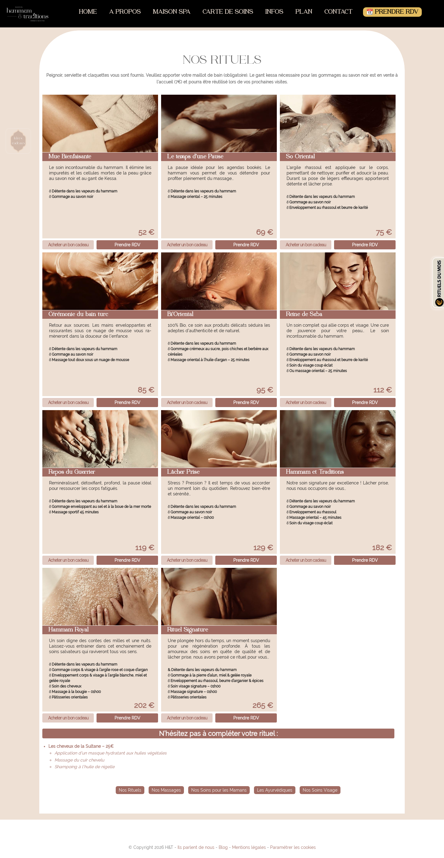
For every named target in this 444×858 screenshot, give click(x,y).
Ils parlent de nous (196, 847)
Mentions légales (249, 847)
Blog (223, 847)
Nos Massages (166, 790)
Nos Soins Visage (320, 790)
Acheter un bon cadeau (68, 244)
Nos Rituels (130, 790)
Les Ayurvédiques (274, 790)
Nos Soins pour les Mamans (219, 790)
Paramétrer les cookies (293, 847)
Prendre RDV (127, 244)
